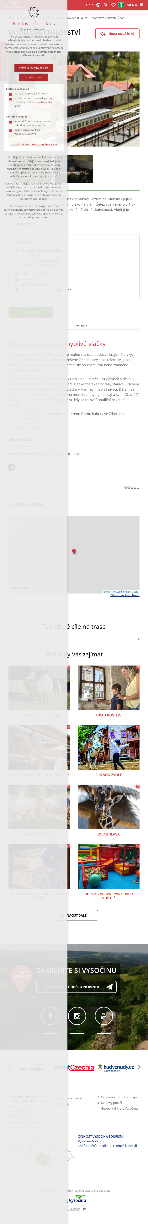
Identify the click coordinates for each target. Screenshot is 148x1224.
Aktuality (62, 1104)
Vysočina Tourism (91, 1141)
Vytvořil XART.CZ (71, 1209)
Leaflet (107, 591)
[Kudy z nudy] (116, 1067)
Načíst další (77, 915)
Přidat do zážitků (121, 34)
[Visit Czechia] (74, 1068)
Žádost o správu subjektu (125, 595)
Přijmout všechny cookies (33, 67)
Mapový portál (111, 1103)
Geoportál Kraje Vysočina (119, 1108)
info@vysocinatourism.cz (26, 1122)
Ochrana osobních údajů (119, 1097)
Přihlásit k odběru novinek (72, 987)
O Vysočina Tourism (70, 1098)
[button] (74, 552)
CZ (88, 5)
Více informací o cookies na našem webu (34, 144)
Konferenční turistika (93, 1146)
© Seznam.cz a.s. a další (126, 591)
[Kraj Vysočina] (32, 1067)
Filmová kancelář (125, 1146)
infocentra (121, 5)
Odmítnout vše (33, 77)
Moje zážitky (113, 5)
